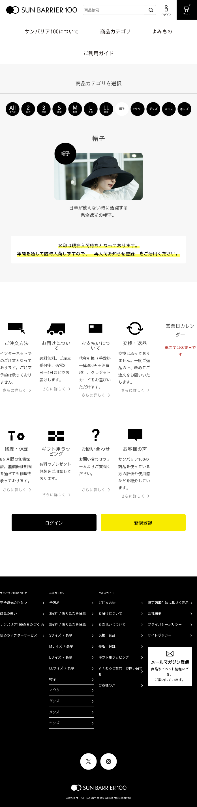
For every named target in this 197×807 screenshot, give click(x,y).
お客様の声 (106, 685)
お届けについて (110, 613)
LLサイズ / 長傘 (61, 668)
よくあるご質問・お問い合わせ (120, 671)
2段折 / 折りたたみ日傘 (67, 613)
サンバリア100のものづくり (21, 624)
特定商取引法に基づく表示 (168, 602)
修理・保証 (106, 646)
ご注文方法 (106, 602)
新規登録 (143, 522)
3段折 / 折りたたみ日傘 (67, 624)
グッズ (54, 701)
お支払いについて (112, 624)
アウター (56, 690)
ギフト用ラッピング (113, 657)
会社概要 (154, 613)
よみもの (162, 31)
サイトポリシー (160, 635)
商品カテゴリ (115, 31)
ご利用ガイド (98, 53)
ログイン (54, 522)
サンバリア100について (52, 31)
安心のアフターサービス (18, 635)
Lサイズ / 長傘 (60, 657)
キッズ (54, 723)
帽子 (52, 679)
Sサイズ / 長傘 (60, 635)
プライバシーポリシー (165, 624)
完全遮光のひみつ (13, 602)
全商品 (54, 602)
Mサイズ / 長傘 (61, 646)
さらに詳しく (14, 390)
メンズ (54, 712)
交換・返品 (106, 635)
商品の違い (8, 613)
